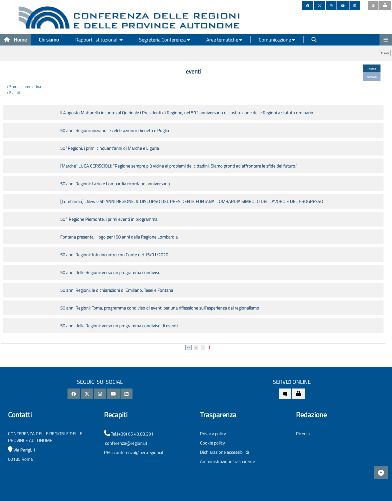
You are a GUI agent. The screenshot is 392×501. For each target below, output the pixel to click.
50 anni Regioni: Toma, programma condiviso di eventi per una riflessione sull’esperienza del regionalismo (159, 307)
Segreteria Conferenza (164, 40)
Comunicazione (277, 40)
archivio (371, 76)
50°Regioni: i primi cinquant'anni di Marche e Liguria (109, 148)
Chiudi (385, 53)
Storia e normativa (25, 87)
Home (15, 40)
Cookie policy (212, 443)
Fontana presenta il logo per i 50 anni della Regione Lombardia (119, 237)
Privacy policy (213, 433)
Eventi (14, 93)
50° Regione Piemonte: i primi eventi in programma (109, 219)
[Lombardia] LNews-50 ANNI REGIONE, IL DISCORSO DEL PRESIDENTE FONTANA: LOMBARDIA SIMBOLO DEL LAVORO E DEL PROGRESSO (191, 201)
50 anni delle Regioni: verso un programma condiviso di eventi (119, 325)
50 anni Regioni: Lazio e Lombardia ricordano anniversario (115, 183)
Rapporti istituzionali (99, 40)
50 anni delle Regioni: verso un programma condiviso (110, 272)
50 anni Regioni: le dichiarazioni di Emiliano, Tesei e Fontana (116, 290)
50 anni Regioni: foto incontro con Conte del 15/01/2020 (114, 254)
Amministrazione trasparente (227, 461)
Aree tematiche (224, 40)
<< (188, 347)
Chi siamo (49, 40)
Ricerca (303, 433)
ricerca (372, 68)
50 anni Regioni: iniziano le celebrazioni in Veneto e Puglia (114, 130)
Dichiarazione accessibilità (224, 452)
